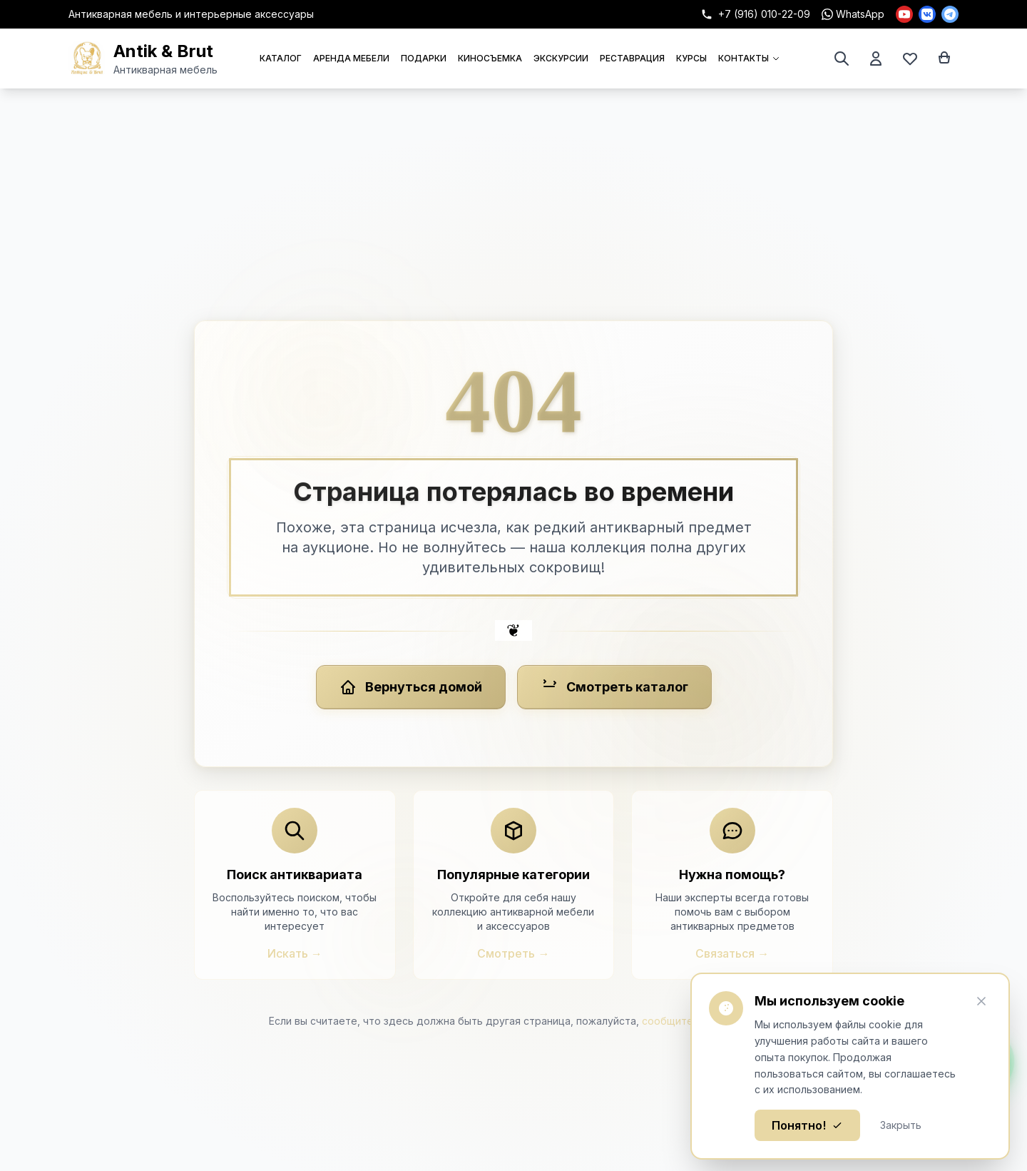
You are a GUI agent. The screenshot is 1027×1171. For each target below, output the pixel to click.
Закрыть (900, 1125)
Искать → (294, 953)
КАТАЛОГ (281, 58)
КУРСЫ (691, 58)
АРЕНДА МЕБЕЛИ (351, 58)
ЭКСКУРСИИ (560, 58)
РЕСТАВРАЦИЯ (632, 58)
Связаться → (732, 953)
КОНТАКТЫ (749, 58)
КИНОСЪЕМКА (490, 58)
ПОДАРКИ (423, 58)
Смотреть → (513, 953)
